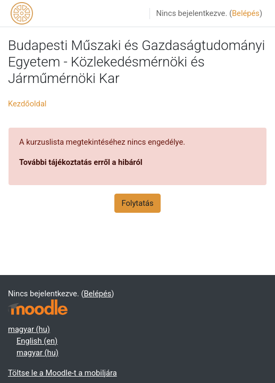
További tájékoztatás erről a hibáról (81, 162)
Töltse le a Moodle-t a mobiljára (62, 373)
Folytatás (137, 203)
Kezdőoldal (27, 104)
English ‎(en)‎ (36, 341)
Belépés (246, 13)
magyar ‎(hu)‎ (29, 329)
